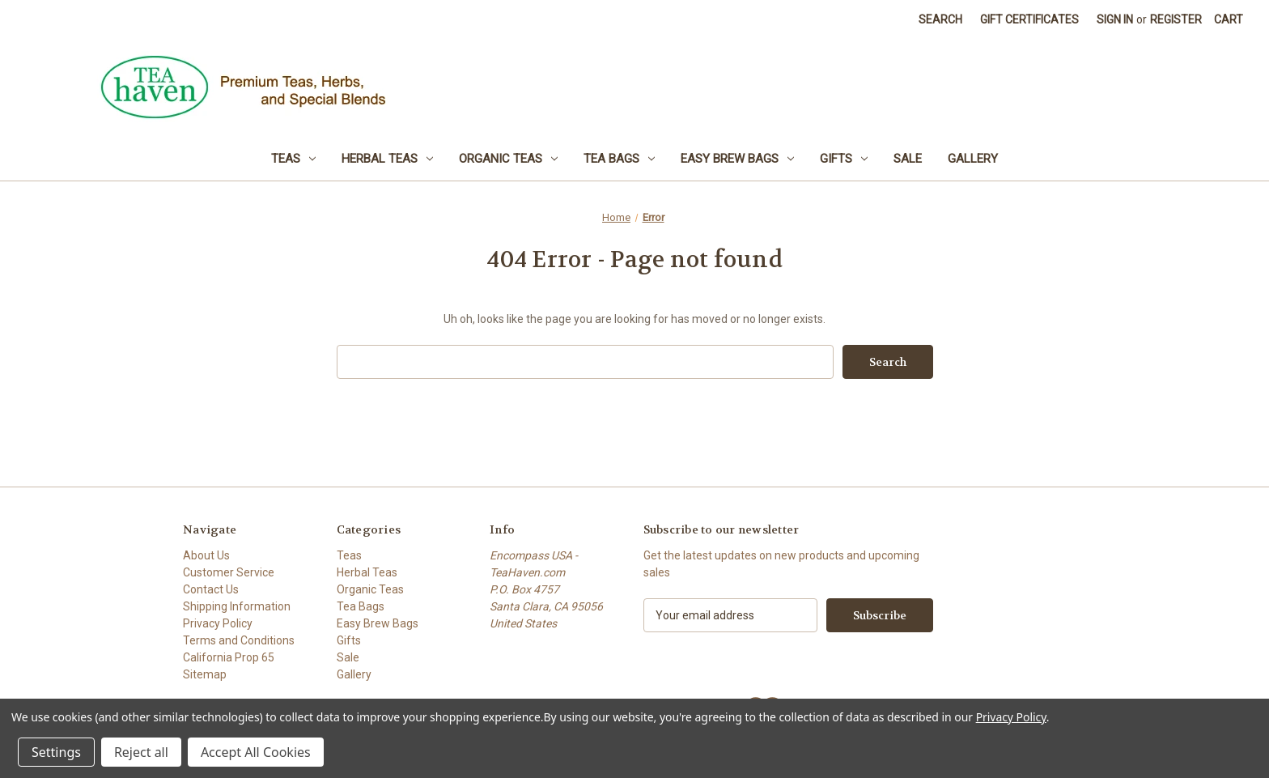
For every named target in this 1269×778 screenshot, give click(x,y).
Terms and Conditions (239, 640)
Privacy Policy (218, 623)
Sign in (1115, 19)
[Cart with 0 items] (1228, 20)
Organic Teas (508, 158)
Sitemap (205, 674)
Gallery (973, 158)
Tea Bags (619, 158)
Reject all (141, 752)
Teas (293, 158)
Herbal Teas (387, 158)
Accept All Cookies (256, 752)
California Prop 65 (228, 657)
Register (1176, 19)
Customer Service (228, 572)
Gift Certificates (1029, 19)
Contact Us (211, 589)
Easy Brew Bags (737, 158)
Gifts (844, 158)
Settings (56, 752)
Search (940, 19)
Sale (907, 158)
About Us (206, 555)
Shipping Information (237, 606)
